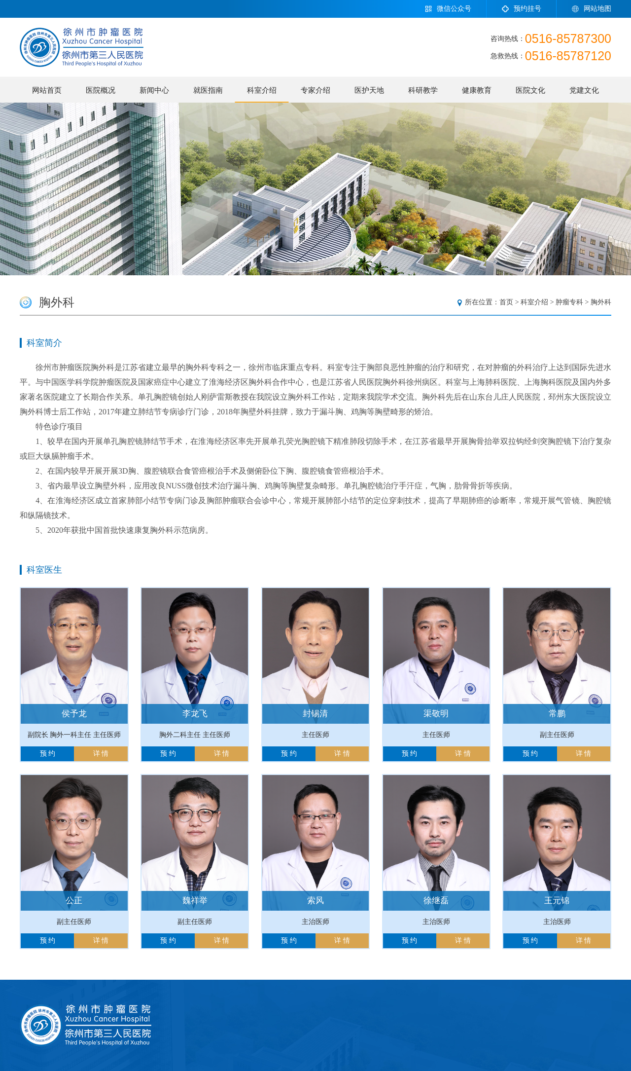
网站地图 (591, 9)
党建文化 (584, 90)
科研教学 (423, 90)
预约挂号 (521, 9)
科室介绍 (262, 90)
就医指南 (208, 90)
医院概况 (100, 90)
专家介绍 (315, 90)
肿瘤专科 (569, 302)
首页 (506, 302)
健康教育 (476, 90)
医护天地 (369, 90)
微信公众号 (447, 9)
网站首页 (47, 90)
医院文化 (530, 90)
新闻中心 (154, 90)
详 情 (101, 753)
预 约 (48, 753)
